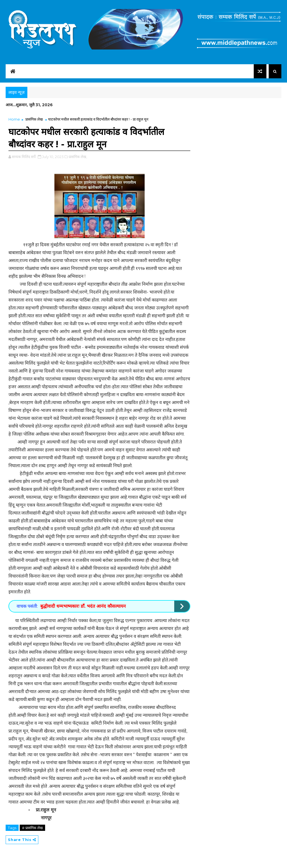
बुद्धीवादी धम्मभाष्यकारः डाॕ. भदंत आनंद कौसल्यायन (83, 606)
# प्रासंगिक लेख (32, 828)
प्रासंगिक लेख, (78, 156)
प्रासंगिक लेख (34, 119)
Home (14, 119)
